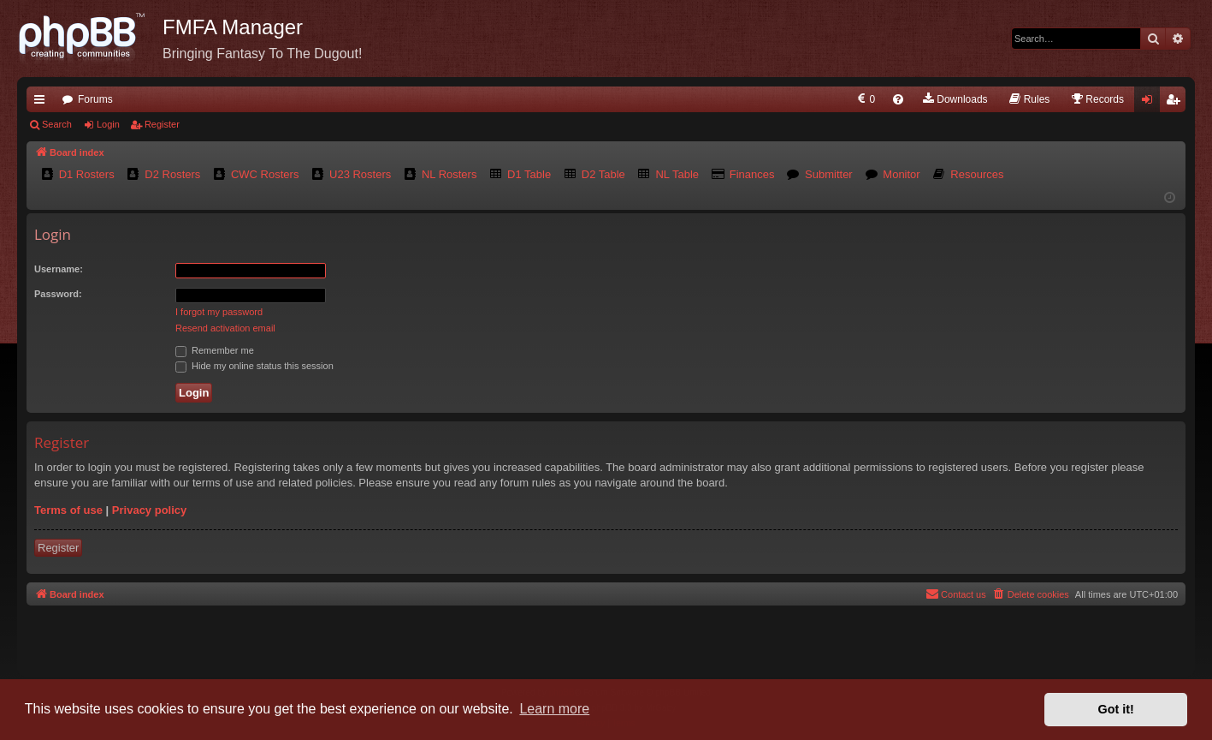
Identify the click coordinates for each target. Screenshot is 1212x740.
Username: (58, 269)
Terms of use (68, 510)
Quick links (42, 102)
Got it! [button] (1116, 709)
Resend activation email (225, 328)
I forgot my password (219, 312)
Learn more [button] (554, 708)
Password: (58, 294)
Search (57, 124)
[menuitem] (865, 99)
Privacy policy (149, 510)
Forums (95, 99)
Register (162, 124)
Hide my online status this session (254, 366)
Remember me (214, 350)
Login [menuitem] (1151, 102)
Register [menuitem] (1176, 102)
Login (108, 124)
